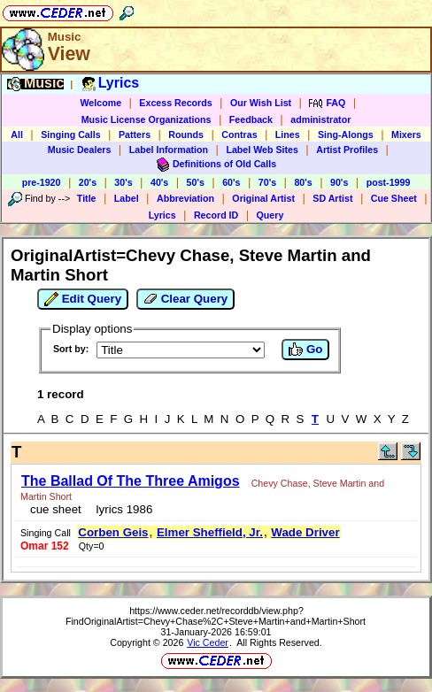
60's (231, 182)
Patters (134, 134)
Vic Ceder (207, 642)
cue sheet (55, 509)
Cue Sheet (394, 198)
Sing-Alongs (346, 134)
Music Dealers (80, 149)
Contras (239, 134)
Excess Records (175, 102)
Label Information (168, 149)
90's (339, 182)
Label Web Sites (262, 149)
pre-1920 (41, 182)
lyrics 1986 (120, 509)
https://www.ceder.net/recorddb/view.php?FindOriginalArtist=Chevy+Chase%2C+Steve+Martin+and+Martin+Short (216, 616)
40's (159, 182)
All (17, 134)
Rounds (186, 134)
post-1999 (388, 182)
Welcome (100, 102)
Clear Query (185, 299)
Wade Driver (305, 532)
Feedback (251, 119)
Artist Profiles (347, 149)
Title (86, 198)
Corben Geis (113, 532)
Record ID (216, 215)
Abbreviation (185, 198)
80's (303, 182)
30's (123, 182)
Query (270, 215)
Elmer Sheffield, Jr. (210, 532)
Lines (287, 134)
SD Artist (332, 198)
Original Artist (263, 198)
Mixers (406, 134)
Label (126, 198)
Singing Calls (71, 134)
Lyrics (162, 215)
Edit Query (82, 299)
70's (267, 182)
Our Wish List (260, 102)
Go (305, 349)
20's (87, 182)
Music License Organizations (146, 119)
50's (195, 182)
